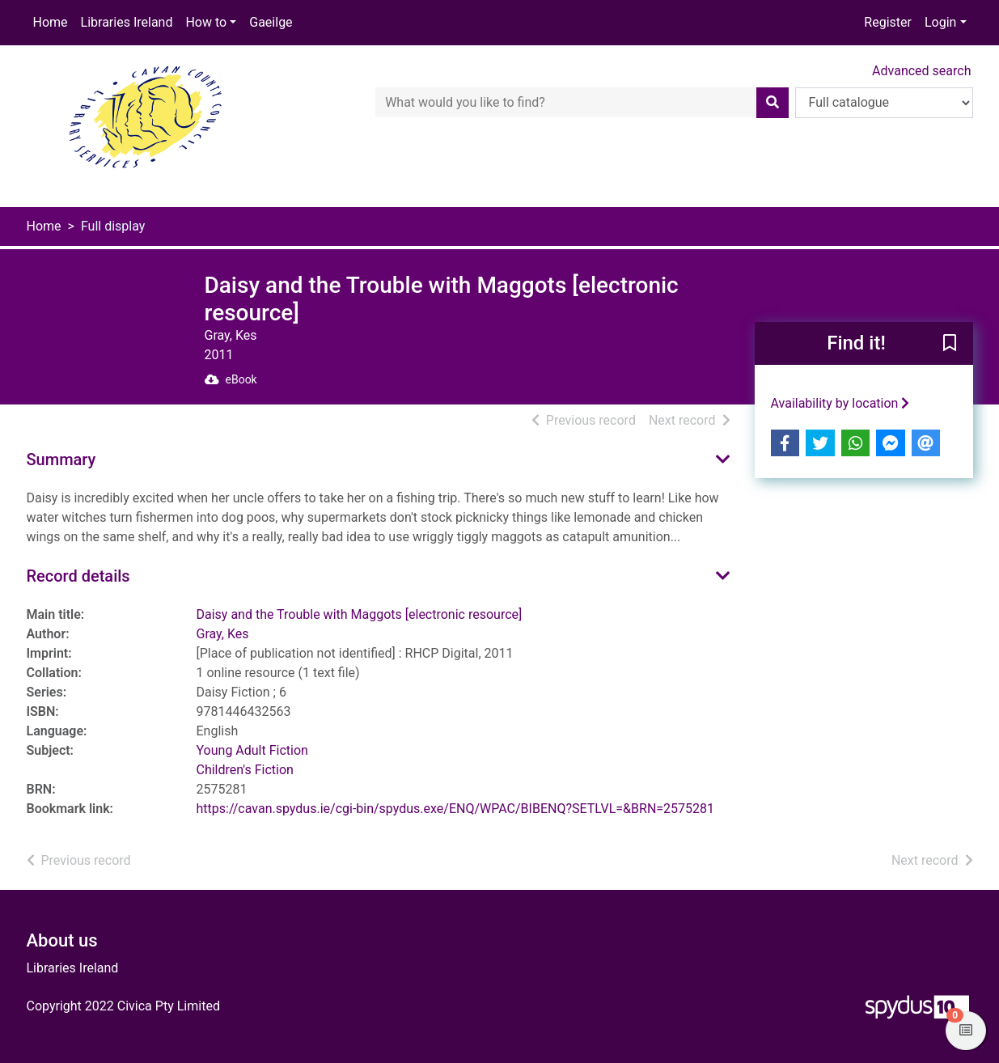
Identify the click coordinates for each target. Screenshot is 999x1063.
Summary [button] (61, 459)
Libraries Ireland (127, 22)
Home (50, 22)
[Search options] (884, 102)
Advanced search (921, 70)
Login (940, 22)
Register (888, 22)
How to (205, 22)
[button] (949, 344)
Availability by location (840, 403)
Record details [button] (78, 576)
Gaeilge (270, 22)
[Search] (772, 102)
